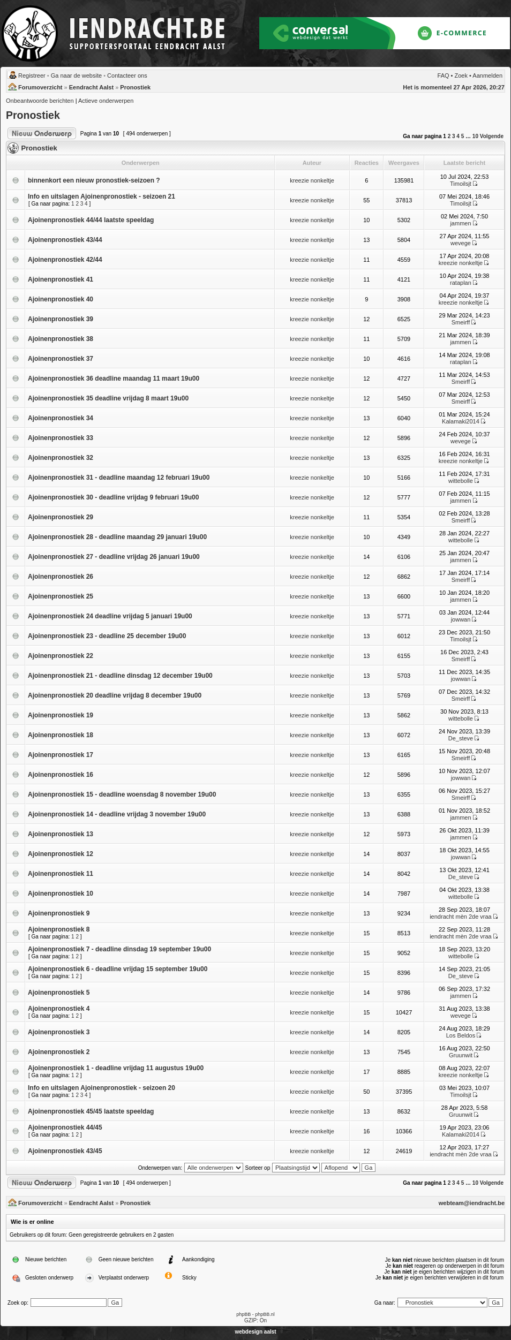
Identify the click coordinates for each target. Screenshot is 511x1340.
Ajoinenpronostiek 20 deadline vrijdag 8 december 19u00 (114, 695)
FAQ (443, 75)
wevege (460, 243)
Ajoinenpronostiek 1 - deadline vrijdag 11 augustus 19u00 (116, 1068)
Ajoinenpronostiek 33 (60, 438)
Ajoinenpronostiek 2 (58, 1052)
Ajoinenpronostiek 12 (60, 854)
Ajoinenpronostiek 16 (60, 774)
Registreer (32, 75)
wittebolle (460, 481)
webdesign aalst (255, 1332)
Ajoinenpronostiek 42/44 (65, 259)
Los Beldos (460, 1035)
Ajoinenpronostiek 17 (60, 755)
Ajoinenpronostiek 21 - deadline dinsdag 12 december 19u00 (120, 675)
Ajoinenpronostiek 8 (58, 929)
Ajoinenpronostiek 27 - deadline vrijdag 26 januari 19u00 (114, 557)
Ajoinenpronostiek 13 (60, 834)
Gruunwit (460, 1055)
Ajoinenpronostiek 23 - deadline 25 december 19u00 (107, 636)
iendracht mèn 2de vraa (461, 916)
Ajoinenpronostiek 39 (60, 319)
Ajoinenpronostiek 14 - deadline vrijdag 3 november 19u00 (117, 814)
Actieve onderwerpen (105, 100)
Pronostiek (135, 87)
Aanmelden (487, 75)
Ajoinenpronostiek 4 (58, 1008)
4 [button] (458, 136)
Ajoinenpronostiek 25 (60, 596)
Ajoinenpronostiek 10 (60, 893)
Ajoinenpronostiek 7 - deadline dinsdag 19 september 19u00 (119, 949)
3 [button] (453, 136)
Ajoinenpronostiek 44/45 (65, 1127)
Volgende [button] (492, 136)
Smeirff (461, 322)
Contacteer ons (127, 75)
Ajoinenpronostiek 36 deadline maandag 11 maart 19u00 (113, 378)
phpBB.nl (265, 1314)
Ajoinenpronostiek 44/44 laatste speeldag (91, 220)
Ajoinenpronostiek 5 (58, 992)
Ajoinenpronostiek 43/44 (65, 240)
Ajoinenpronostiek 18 (60, 735)
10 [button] (475, 136)
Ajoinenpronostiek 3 (58, 1032)
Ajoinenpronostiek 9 (58, 913)
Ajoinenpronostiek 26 (60, 576)
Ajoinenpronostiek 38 (60, 339)
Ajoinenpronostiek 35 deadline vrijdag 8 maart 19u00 (108, 398)
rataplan (460, 282)
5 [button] (462, 136)
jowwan (461, 619)
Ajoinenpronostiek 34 (60, 418)
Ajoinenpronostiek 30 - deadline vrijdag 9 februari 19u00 (113, 497)
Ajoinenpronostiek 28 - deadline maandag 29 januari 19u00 (117, 537)
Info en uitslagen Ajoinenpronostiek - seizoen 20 (101, 1088)
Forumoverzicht (40, 87)
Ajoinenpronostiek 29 (60, 517)
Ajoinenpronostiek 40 (60, 299)
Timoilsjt (460, 183)
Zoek (461, 75)
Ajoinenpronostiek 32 (60, 457)
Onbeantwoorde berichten (40, 100)
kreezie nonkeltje (312, 180)
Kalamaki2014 (460, 421)
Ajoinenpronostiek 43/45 (65, 1151)
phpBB (243, 1314)
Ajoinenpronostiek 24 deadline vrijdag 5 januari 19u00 (110, 616)
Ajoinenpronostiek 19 (60, 715)
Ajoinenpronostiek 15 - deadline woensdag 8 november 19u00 (122, 794)
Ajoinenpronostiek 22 (60, 656)
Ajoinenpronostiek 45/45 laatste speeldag (91, 1111)
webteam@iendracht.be (472, 1203)
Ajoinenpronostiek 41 (60, 279)
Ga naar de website (76, 75)
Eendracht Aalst (91, 87)
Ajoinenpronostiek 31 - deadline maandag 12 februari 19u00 (118, 477)
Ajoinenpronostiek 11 (60, 873)
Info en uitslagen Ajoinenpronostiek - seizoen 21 (101, 196)
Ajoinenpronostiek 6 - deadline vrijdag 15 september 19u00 (117, 969)
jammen (460, 223)
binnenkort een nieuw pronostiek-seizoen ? (94, 180)
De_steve (460, 738)
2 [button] (449, 136)
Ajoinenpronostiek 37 (60, 358)
